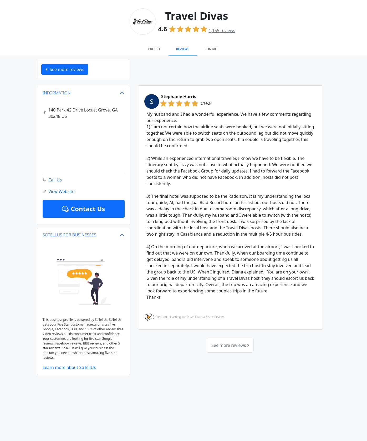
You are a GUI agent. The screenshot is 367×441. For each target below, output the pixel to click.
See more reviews (230, 345)
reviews (221, 30)
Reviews (182, 49)
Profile (154, 49)
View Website (58, 192)
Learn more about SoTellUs (69, 367)
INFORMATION (57, 93)
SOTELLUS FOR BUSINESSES (69, 235)
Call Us (52, 180)
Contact (212, 49)
